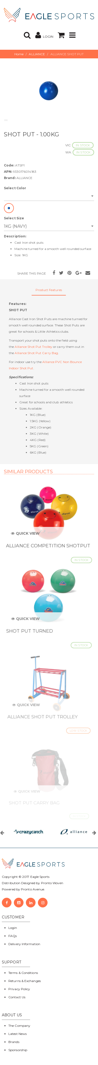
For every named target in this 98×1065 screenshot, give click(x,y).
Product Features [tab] (49, 290)
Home (19, 54)
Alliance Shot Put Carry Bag (36, 353)
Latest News (17, 1034)
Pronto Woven (52, 883)
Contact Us (16, 997)
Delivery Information (24, 944)
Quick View (26, 536)
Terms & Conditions (23, 973)
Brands (13, 1042)
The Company (19, 1026)
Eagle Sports (39, 877)
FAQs (12, 936)
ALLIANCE (37, 54)
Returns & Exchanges (24, 981)
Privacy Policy (19, 989)
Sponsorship (17, 1050)
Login (12, 928)
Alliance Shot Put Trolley (33, 347)
